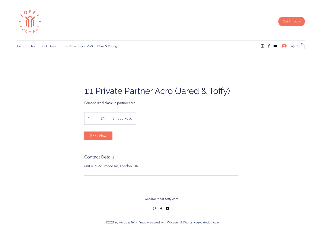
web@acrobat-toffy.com (161, 199)
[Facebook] (269, 46)
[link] (98, 136)
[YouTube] (275, 46)
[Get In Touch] (291, 21)
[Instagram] (262, 46)
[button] (302, 46)
